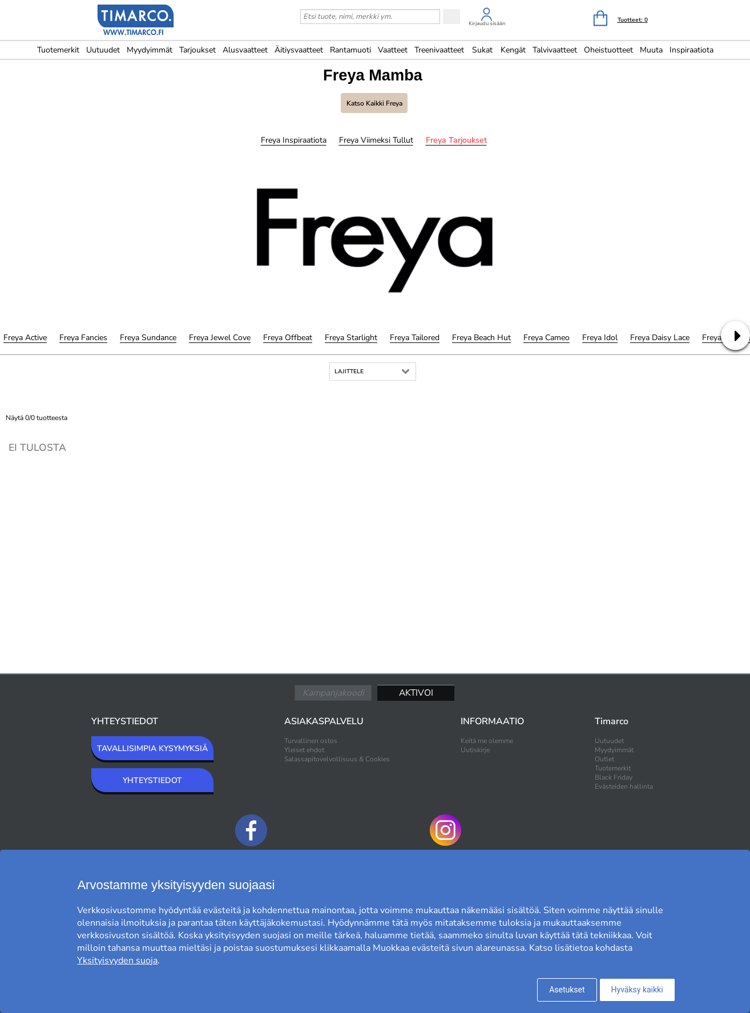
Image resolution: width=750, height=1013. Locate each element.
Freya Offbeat (287, 337)
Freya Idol (600, 337)
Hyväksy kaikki (637, 989)
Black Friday (613, 777)
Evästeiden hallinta (624, 786)
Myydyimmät (149, 50)
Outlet (604, 759)
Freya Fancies (83, 337)
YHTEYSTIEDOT (152, 780)
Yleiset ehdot (304, 749)
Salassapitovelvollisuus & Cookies (337, 759)
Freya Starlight (351, 337)
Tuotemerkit (58, 50)
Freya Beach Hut (481, 337)
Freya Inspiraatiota (293, 140)
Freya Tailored (414, 337)
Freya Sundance (148, 337)
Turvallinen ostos (310, 740)
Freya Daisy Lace (659, 337)
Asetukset (566, 989)
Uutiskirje (475, 749)
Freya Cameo (546, 337)
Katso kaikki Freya (374, 103)
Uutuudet (103, 50)
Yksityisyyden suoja (117, 960)
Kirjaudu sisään (487, 23)
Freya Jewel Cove (220, 337)
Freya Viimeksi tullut (376, 140)
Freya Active (25, 337)
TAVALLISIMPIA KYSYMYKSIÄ (152, 748)
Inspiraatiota (691, 50)
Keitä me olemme (487, 740)
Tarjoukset (197, 50)
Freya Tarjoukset (456, 140)
